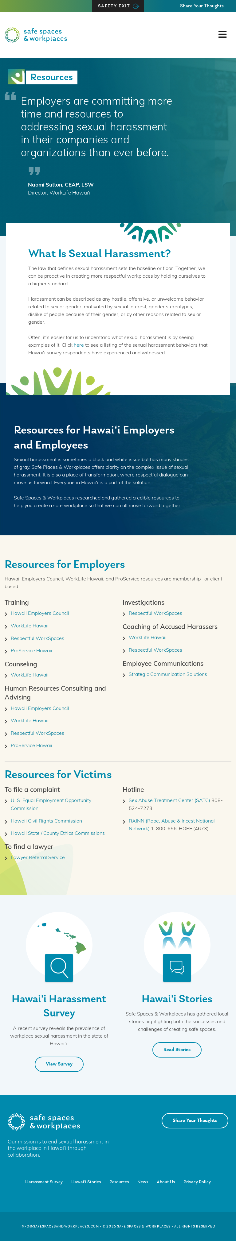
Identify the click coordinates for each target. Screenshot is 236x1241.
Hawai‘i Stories (86, 1182)
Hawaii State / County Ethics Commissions (58, 833)
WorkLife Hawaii (30, 626)
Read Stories (177, 1049)
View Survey (59, 1064)
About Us (166, 1182)
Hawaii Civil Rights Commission (46, 821)
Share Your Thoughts (202, 6)
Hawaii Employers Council (40, 613)
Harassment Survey (44, 1182)
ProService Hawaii (31, 651)
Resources (119, 1182)
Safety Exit (114, 6)
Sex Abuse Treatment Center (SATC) (169, 800)
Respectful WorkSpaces (37, 638)
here (79, 345)
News (142, 1182)
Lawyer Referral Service (38, 857)
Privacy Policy (197, 1182)
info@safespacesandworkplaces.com (60, 1226)
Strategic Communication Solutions (168, 674)
